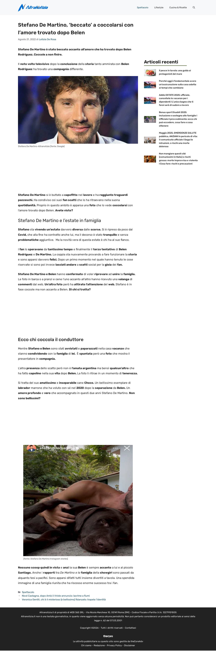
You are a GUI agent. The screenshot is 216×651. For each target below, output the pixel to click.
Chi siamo (86, 645)
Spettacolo (142, 7)
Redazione (99, 645)
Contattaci (130, 627)
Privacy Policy (114, 645)
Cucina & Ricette (178, 7)
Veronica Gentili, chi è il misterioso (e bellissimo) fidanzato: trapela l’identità (64, 599)
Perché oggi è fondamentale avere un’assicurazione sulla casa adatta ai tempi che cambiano (177, 84)
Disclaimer (129, 645)
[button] (194, 7)
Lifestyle (158, 7)
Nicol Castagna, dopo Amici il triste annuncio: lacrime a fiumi (56, 595)
